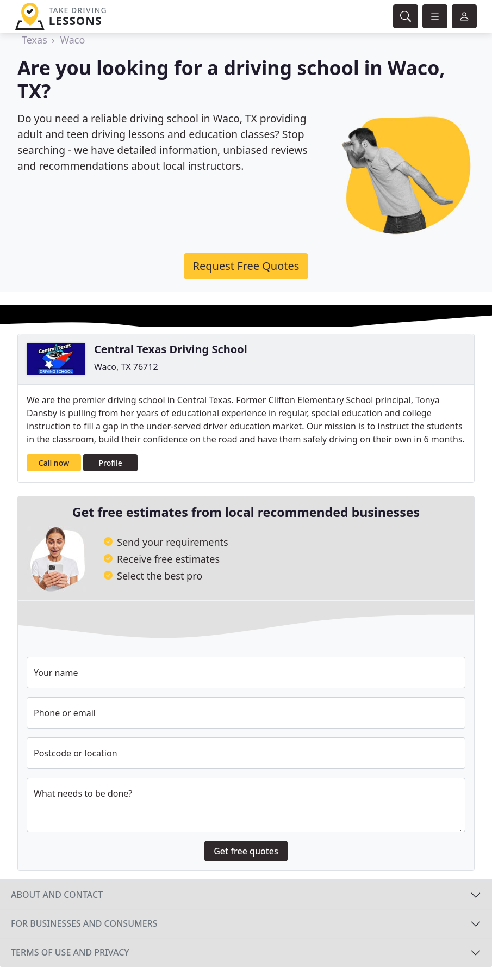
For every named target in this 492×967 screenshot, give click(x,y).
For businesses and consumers (84, 923)
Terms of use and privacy (70, 952)
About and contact (57, 895)
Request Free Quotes (246, 265)
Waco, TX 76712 (126, 367)
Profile (110, 463)
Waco (72, 39)
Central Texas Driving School (170, 349)
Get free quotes (246, 851)
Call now (54, 463)
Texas (34, 39)
